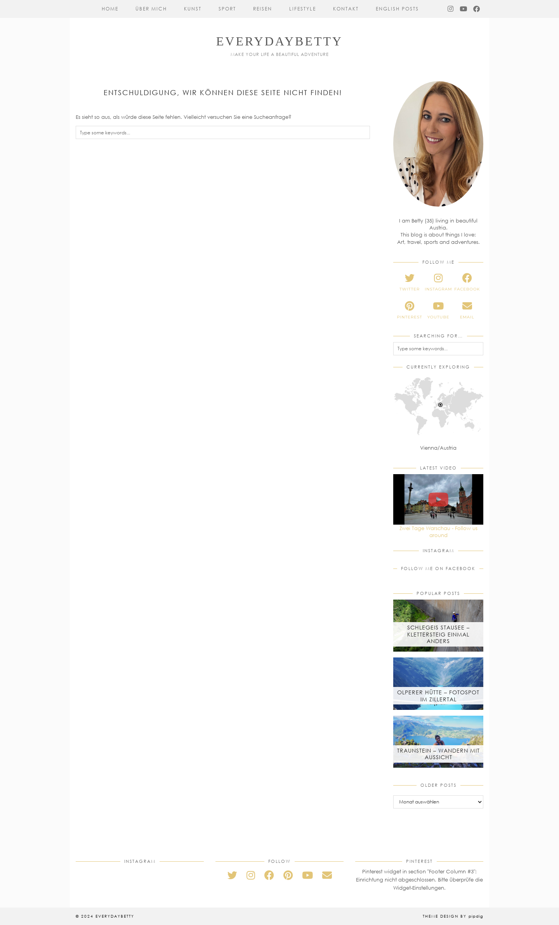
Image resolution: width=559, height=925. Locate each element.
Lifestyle (302, 9)
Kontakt (346, 9)
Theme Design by (453, 916)
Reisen (262, 9)
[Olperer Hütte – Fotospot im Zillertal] (438, 683)
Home (110, 9)
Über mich (151, 9)
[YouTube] (464, 9)
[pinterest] (409, 310)
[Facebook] (477, 9)
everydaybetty (279, 41)
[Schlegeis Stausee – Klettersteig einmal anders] (438, 626)
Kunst (192, 9)
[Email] (327, 875)
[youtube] (438, 310)
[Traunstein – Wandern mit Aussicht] (438, 742)
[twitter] (409, 282)
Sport (227, 9)
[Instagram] (451, 9)
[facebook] (467, 282)
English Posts (397, 9)
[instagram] (438, 282)
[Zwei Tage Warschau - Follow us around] (438, 499)
